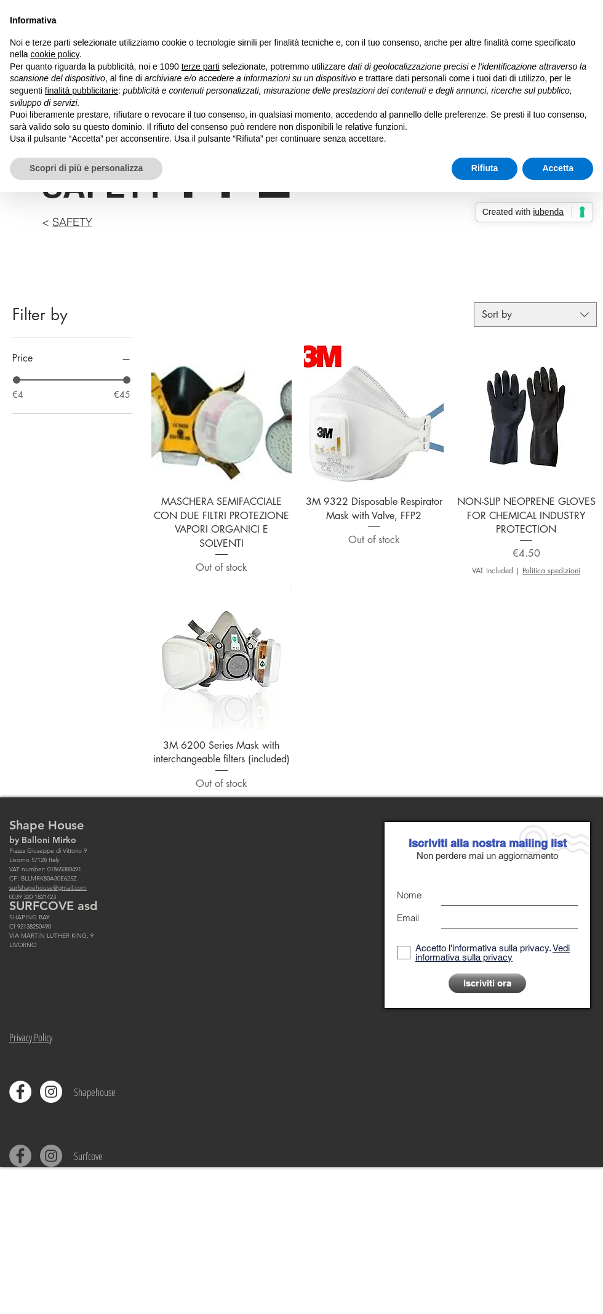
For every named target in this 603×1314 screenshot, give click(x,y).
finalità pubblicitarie (81, 90)
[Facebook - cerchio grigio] (20, 1156)
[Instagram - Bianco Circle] (51, 1092)
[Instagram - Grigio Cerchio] (51, 1156)
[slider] (16, 380)
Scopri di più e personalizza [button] (86, 168)
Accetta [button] (557, 168)
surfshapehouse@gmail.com (48, 888)
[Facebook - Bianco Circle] (20, 1092)
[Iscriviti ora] (487, 983)
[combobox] (535, 314)
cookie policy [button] (54, 54)
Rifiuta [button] (484, 168)
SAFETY (72, 222)
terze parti (201, 66)
